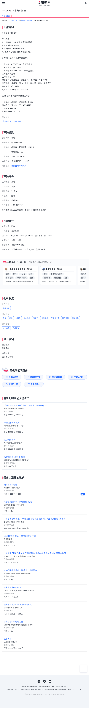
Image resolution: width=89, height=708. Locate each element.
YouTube (50, 681)
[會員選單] (85, 3)
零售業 (23, 20)
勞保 (4, 318)
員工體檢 (44, 318)
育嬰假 (35, 318)
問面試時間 (57, 377)
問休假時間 (13, 377)
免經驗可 (17, 121)
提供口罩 (6, 328)
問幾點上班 (13, 384)
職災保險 (65, 318)
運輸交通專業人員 (19, 166)
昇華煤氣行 (30, 20)
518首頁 (11, 20)
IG (39, 681)
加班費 (18, 318)
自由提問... (35, 384)
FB (44, 681)
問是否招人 (79, 377)
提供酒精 (16, 328)
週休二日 (27, 318)
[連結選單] (3, 3)
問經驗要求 (35, 377)
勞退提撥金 (55, 318)
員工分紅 (6, 308)
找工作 (18, 20)
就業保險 (75, 318)
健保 (11, 318)
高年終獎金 (7, 121)
